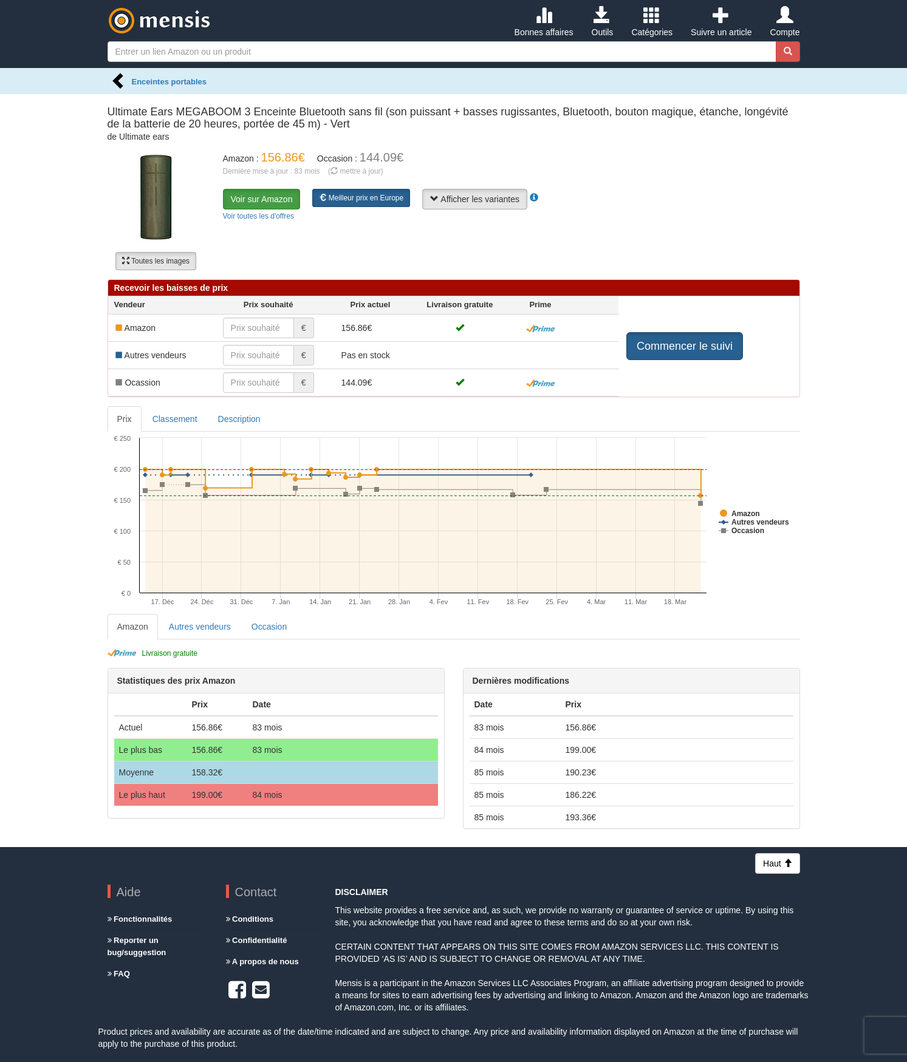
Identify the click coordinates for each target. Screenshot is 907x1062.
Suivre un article (721, 22)
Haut (777, 863)
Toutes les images (156, 261)
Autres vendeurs (200, 626)
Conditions (250, 919)
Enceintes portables (169, 81)
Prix (124, 419)
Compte (784, 22)
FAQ (119, 973)
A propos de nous (262, 961)
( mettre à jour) (355, 171)
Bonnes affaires (544, 22)
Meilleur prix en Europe (361, 198)
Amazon (132, 626)
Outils (603, 22)
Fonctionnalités (140, 919)
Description (239, 419)
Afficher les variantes (474, 199)
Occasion (269, 626)
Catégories (652, 22)
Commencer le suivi (685, 346)
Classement (174, 419)
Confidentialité (256, 940)
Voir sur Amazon (262, 199)
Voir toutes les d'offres (258, 216)
